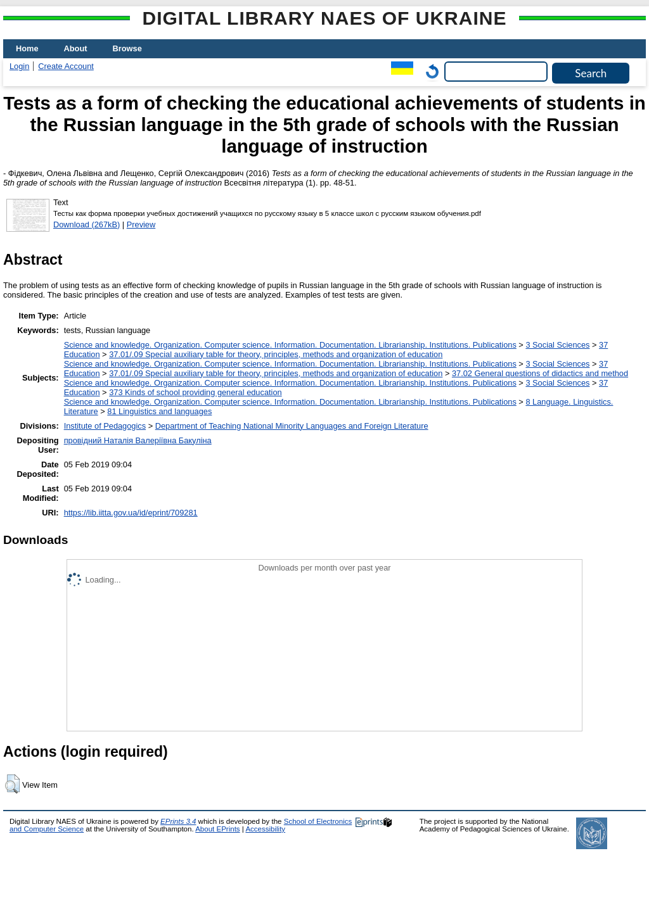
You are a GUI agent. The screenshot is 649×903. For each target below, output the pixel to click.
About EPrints (217, 829)
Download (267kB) (86, 224)
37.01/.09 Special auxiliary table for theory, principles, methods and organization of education (275, 354)
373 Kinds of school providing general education (195, 392)
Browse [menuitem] (127, 48)
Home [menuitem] (27, 48)
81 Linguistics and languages (159, 411)
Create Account (66, 66)
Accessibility (265, 829)
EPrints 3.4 (178, 821)
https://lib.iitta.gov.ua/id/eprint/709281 (131, 512)
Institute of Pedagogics (105, 426)
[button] (12, 783)
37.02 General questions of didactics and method (540, 373)
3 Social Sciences (557, 345)
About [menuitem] (75, 48)
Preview (141, 224)
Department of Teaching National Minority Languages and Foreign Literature (291, 426)
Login (19, 66)
